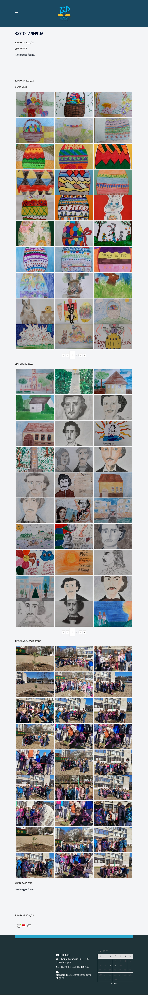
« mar (114, 983)
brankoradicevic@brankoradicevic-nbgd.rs (74, 976)
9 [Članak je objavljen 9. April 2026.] (115, 965)
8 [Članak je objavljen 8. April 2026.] (110, 965)
